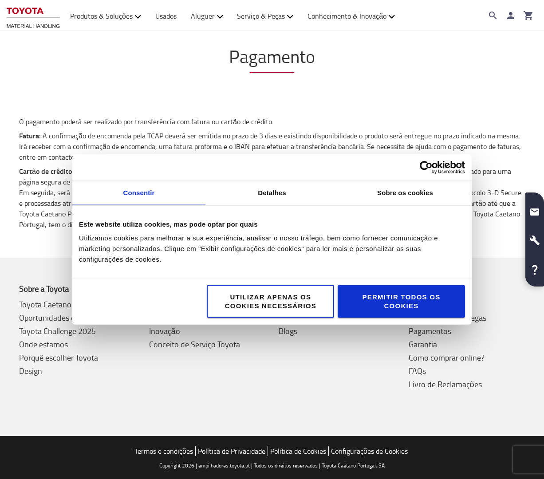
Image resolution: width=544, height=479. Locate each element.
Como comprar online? (447, 357)
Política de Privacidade (231, 451)
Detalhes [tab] (272, 192)
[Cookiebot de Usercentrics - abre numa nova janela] (426, 167)
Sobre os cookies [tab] (405, 192)
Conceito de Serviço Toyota (194, 344)
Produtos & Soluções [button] (105, 16)
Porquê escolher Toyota (58, 357)
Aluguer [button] (207, 16)
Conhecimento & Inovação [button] (351, 16)
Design (30, 370)
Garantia (423, 344)
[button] (534, 208)
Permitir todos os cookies (401, 301)
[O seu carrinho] (528, 15)
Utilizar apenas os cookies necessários (270, 301)
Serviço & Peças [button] (265, 16)
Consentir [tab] (139, 192)
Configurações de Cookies (369, 451)
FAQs (417, 370)
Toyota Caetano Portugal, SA (67, 304)
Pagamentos (430, 331)
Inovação (164, 331)
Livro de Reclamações (445, 384)
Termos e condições (163, 451)
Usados (166, 16)
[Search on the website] (493, 15)
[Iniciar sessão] (511, 15)
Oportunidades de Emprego (65, 317)
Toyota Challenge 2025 (57, 331)
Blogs (288, 331)
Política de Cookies (298, 451)
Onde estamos (43, 344)
